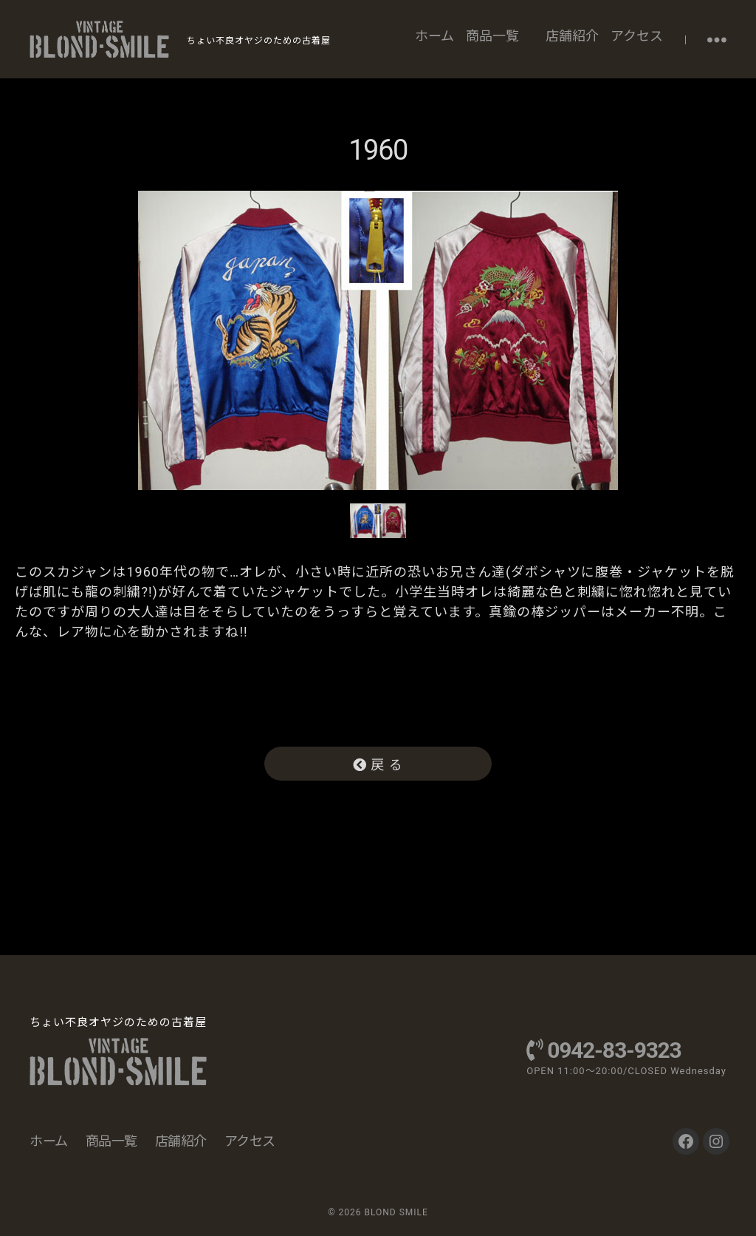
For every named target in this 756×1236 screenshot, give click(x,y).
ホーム (434, 36)
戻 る (378, 764)
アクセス (637, 36)
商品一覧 (492, 36)
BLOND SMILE (395, 1212)
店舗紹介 (572, 36)
